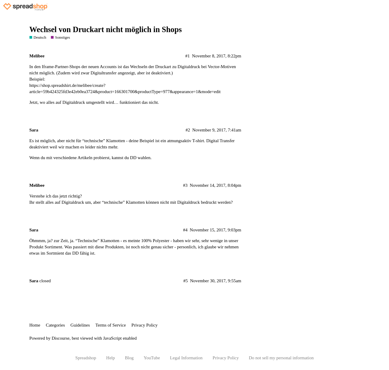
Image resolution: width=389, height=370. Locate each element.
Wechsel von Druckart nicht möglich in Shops (105, 29)
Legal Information (186, 357)
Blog (129, 357)
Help (110, 357)
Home (34, 325)
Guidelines (80, 325)
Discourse (61, 338)
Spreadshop (85, 357)
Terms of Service (111, 325)
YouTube (152, 357)
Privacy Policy (145, 325)
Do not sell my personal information (281, 357)
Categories (55, 325)
